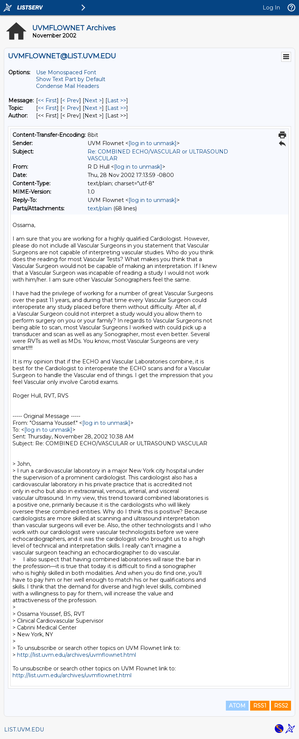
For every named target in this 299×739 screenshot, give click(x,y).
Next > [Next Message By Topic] (93, 108)
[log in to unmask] (152, 143)
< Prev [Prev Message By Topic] (70, 108)
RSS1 (259, 705)
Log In (271, 7)
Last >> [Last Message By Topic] (116, 108)
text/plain (100, 208)
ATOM (237, 705)
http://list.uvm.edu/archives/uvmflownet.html (76, 654)
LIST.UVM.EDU (24, 729)
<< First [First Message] (47, 100)
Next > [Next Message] (93, 100)
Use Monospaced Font (66, 72)
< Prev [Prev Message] (70, 100)
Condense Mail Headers (67, 86)
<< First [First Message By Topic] (47, 108)
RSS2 (281, 705)
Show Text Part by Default (70, 79)
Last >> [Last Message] (116, 100)
